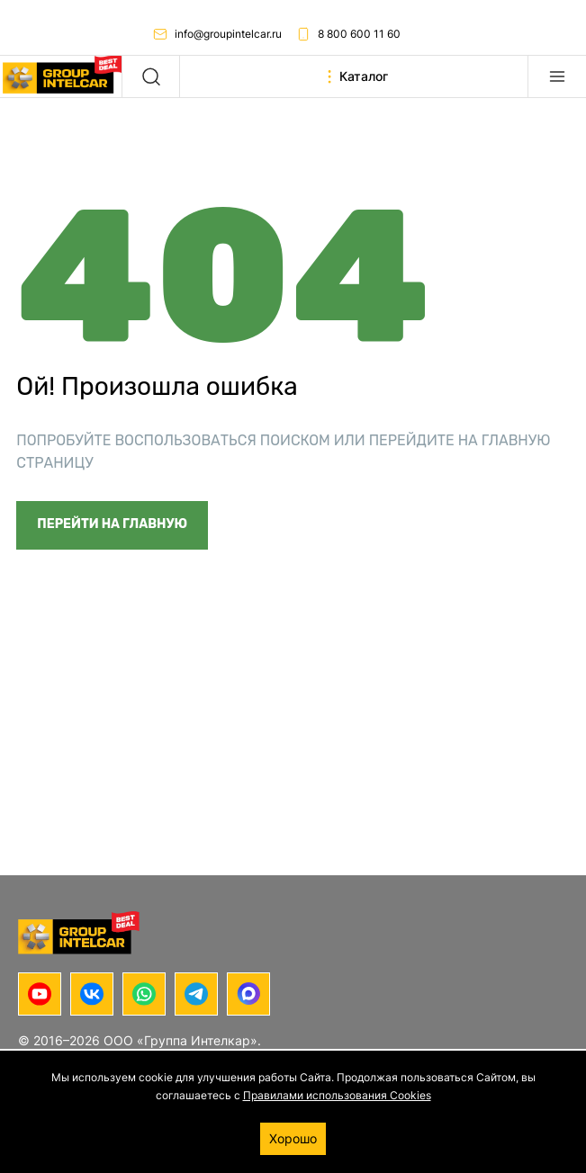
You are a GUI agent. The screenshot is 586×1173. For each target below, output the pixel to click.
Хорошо (293, 1138)
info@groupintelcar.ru (217, 34)
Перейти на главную (112, 524)
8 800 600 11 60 (348, 34)
